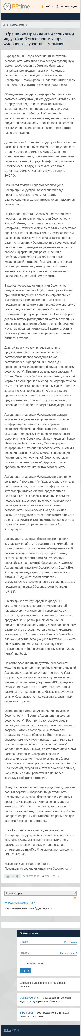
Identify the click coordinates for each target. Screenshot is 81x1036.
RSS (75, 898)
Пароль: (25, 952)
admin (59, 876)
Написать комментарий (22, 902)
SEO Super (26, 1012)
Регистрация (70, 942)
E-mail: (24, 941)
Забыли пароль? (68, 953)
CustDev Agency (29, 997)
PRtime (7, 1030)
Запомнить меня (34, 963)
